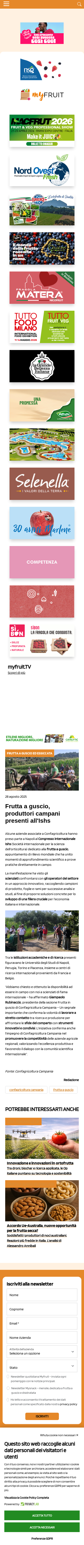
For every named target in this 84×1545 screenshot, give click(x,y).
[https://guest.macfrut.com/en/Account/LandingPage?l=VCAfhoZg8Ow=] (42, 134)
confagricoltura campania (26, 1090)
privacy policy (68, 1404)
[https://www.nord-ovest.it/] (42, 173)
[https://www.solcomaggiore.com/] (42, 604)
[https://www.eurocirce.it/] (42, 212)
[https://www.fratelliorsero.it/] (42, 252)
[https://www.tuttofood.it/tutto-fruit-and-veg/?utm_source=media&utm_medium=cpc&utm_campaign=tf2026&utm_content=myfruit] (42, 330)
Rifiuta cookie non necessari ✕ (59, 1435)
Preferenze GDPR (42, 1538)
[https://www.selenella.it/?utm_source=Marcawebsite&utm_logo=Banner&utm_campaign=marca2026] (42, 487)
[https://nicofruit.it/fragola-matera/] (42, 291)
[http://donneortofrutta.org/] (42, 565)
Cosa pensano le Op (23, 1121)
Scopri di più (16, 673)
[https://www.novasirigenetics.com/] (42, 69)
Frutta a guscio (63, 1090)
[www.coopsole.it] (42, 644)
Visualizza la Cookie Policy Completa (26, 1497)
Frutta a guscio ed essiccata (30, 1184)
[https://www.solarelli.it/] (42, 448)
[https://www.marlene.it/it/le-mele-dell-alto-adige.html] (42, 526)
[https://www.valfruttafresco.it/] (42, 408)
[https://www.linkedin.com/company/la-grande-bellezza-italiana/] (42, 369)
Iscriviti (42, 1416)
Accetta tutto (42, 1515)
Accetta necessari (42, 1527)
